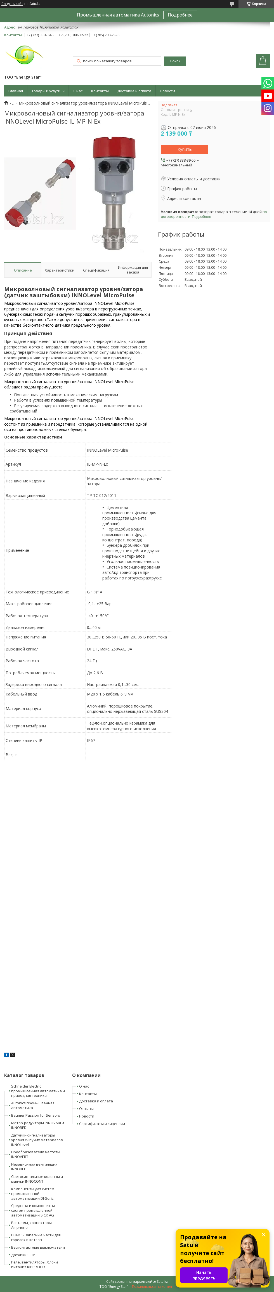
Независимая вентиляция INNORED (34, 1166)
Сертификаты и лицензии (102, 1123)
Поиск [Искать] (175, 61)
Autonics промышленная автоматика (33, 1105)
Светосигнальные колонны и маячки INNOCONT (37, 1179)
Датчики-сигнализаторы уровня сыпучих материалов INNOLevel (37, 1140)
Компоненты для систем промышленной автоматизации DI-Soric (32, 1193)
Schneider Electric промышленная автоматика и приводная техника (38, 1091)
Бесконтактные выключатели (38, 1247)
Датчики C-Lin (23, 1254)
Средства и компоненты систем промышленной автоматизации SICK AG (33, 1210)
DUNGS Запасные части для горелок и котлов (36, 1237)
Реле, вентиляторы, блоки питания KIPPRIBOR (34, 1264)
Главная (15, 90)
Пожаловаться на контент (153, 1286)
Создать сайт (12, 4)
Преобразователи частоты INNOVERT (35, 1154)
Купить (185, 149)
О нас (77, 90)
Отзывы (86, 1108)
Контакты (100, 90)
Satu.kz (162, 1281)
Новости (167, 90)
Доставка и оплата (134, 90)
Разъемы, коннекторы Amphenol (31, 1225)
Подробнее (180, 15)
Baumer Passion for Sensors (35, 1115)
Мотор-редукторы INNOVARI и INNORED (37, 1125)
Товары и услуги (46, 90)
